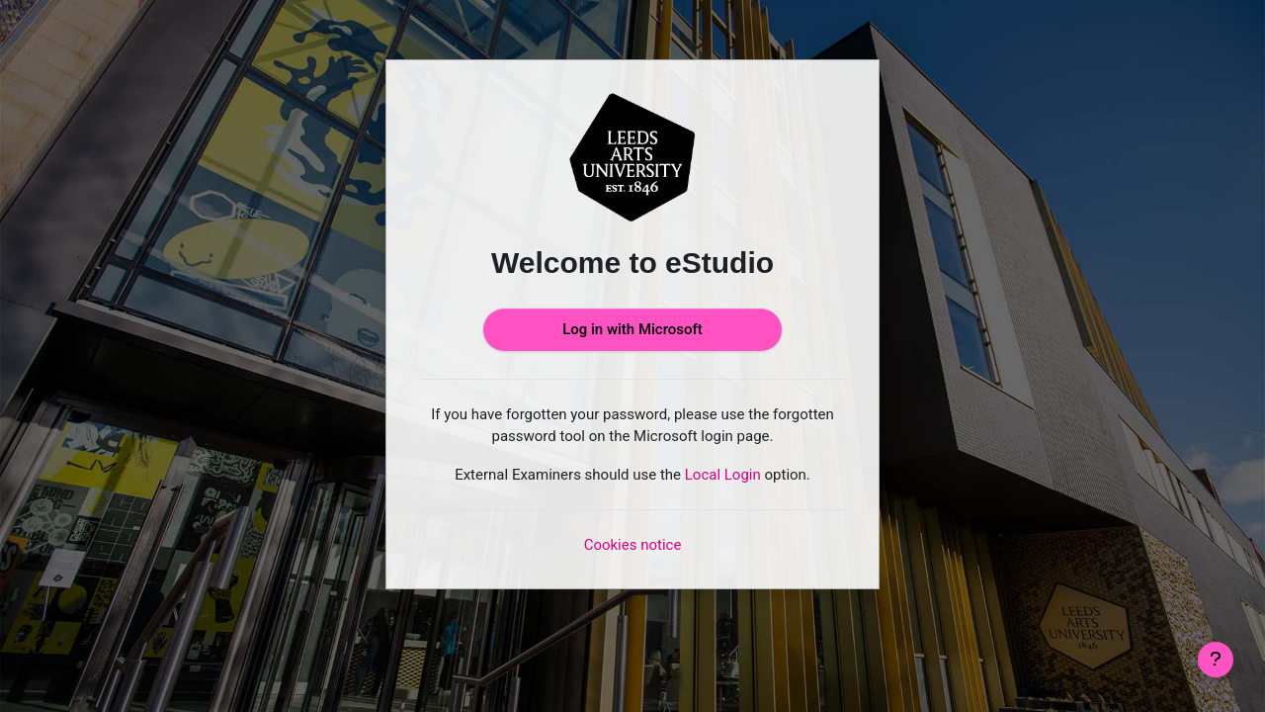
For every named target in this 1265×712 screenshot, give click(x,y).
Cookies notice (633, 545)
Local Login (723, 475)
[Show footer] (1215, 659)
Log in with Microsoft (632, 329)
